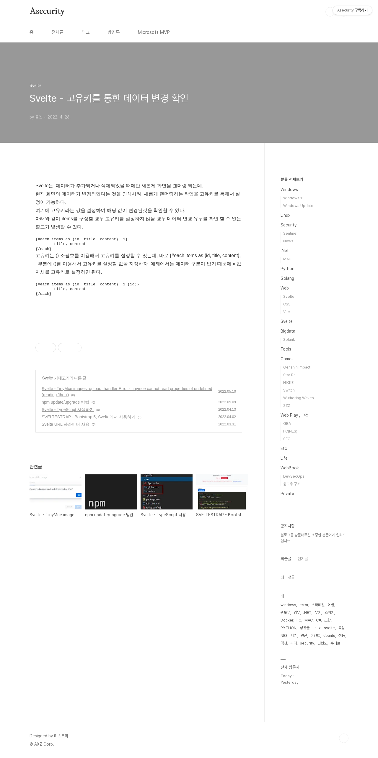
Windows (289, 189)
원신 (304, 635)
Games (287, 358)
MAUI (287, 259)
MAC (308, 620)
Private (287, 493)
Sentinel (290, 233)
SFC (286, 439)
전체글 (57, 32)
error (303, 605)
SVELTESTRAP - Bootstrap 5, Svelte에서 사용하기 (89, 417)
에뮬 (331, 605)
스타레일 (318, 605)
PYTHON (288, 628)
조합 (327, 620)
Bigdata (288, 331)
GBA (287, 423)
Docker (287, 620)
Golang (287, 278)
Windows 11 (293, 198)
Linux (285, 215)
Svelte (47, 378)
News (288, 241)
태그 (86, 32)
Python (287, 268)
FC (298, 620)
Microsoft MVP (154, 32)
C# (318, 620)
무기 (318, 612)
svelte (329, 628)
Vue (286, 312)
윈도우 (285, 612)
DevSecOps (293, 476)
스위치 (329, 612)
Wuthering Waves (298, 398)
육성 (341, 628)
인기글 (302, 558)
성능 (341, 635)
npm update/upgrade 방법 (65, 402)
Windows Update (298, 205)
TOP (343, 738)
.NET (307, 612)
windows (288, 605)
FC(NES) (290, 431)
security (307, 643)
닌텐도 (322, 643)
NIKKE (288, 382)
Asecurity (47, 11)
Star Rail (290, 375)
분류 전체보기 (292, 179)
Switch (289, 390)
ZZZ (286, 405)
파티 (293, 643)
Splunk (289, 339)
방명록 (113, 32)
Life (284, 458)
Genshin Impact (296, 367)
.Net (285, 250)
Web (285, 288)
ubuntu (329, 635)
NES (284, 635)
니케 (294, 635)
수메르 (335, 643)
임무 (297, 612)
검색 (330, 11)
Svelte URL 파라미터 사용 (65, 424)
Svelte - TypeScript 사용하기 (68, 409)
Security (288, 225)
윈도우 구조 (291, 484)
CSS (287, 304)
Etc (284, 448)
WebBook (290, 468)
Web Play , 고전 (295, 415)
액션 (284, 643)
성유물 (304, 628)
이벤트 (315, 635)
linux (317, 628)
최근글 (286, 558)
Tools (286, 349)
